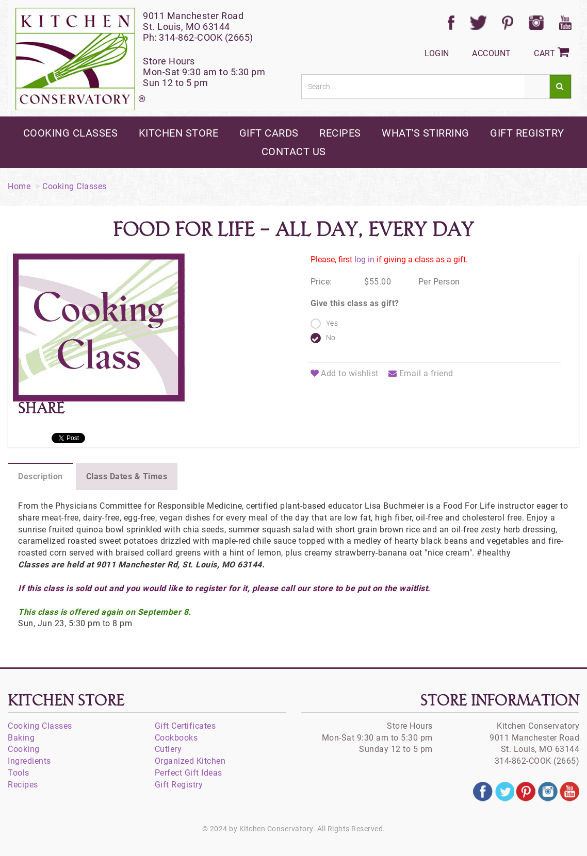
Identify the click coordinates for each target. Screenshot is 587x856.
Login (437, 53)
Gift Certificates (185, 726)
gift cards (269, 133)
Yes (332, 323)
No (331, 337)
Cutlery (168, 749)
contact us (294, 151)
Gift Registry (179, 785)
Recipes (23, 785)
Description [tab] (40, 476)
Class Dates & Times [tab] (127, 476)
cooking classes (70, 133)
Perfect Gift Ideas (188, 773)
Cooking (24, 749)
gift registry (527, 133)
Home (19, 186)
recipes (340, 133)
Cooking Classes (74, 186)
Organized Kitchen (190, 761)
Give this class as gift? (355, 303)
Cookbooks (176, 738)
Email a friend (420, 373)
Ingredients (29, 761)
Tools (18, 773)
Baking (21, 738)
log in (364, 259)
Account (491, 53)
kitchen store (179, 133)
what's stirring (425, 133)
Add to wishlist (345, 373)
